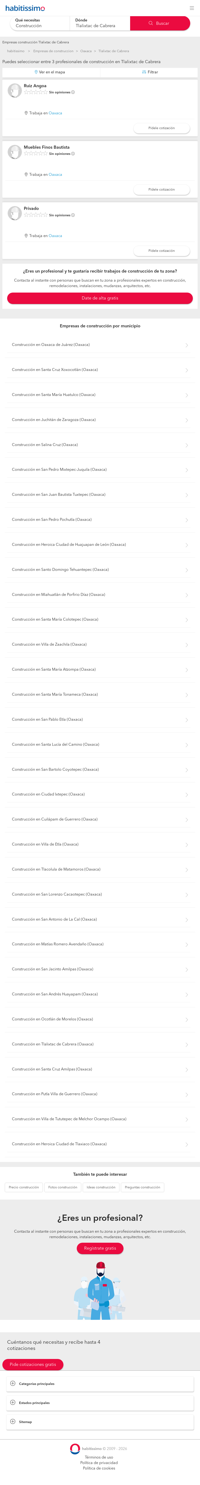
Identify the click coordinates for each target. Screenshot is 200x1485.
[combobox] (40, 23)
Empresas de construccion (53, 51)
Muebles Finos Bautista (47, 147)
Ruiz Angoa (35, 86)
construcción (24, 1187)
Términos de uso (99, 1458)
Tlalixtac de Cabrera (113, 51)
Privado (31, 209)
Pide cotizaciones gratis (33, 1365)
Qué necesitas (27, 20)
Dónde (81, 20)
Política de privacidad (99, 1463)
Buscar (159, 23)
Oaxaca (86, 51)
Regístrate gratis (100, 1248)
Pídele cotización (162, 128)
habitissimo (16, 51)
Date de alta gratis (100, 298)
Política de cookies (99, 1468)
